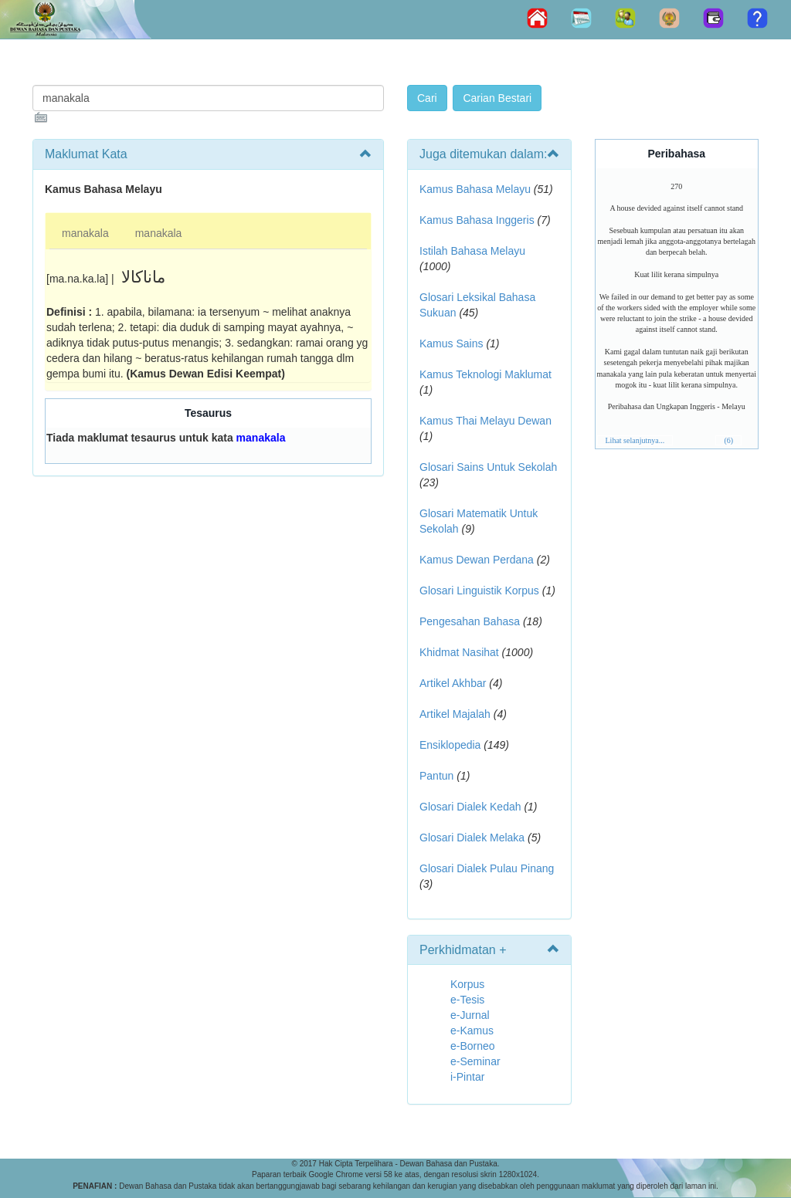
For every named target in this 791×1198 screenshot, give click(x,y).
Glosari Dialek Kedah (470, 806)
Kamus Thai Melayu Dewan (485, 421)
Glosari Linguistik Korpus (479, 590)
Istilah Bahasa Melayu (472, 251)
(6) (728, 440)
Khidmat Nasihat (459, 652)
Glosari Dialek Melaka (472, 837)
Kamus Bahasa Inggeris (477, 220)
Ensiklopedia (449, 745)
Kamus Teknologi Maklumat (485, 374)
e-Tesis (467, 999)
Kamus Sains (451, 343)
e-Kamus (472, 1030)
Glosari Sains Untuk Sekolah (488, 467)
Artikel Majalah (455, 714)
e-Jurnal (470, 1015)
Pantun (436, 776)
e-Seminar (475, 1061)
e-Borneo (472, 1046)
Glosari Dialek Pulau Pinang (486, 868)
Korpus (467, 984)
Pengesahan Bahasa (469, 621)
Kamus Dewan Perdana (476, 559)
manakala (85, 233)
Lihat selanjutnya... (635, 440)
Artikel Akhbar (452, 683)
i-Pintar (467, 1077)
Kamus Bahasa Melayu (476, 189)
